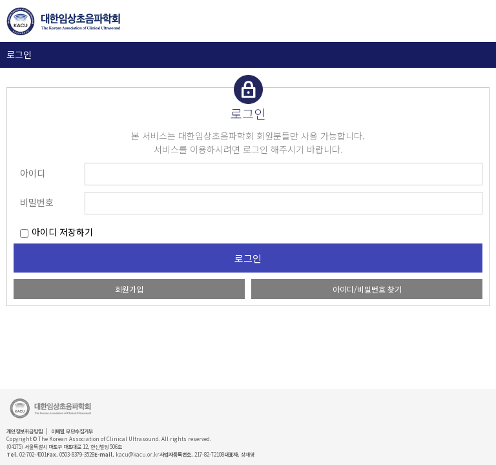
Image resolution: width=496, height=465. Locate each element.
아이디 (32, 173)
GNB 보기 (470, 21)
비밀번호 (37, 202)
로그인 (19, 54)
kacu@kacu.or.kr (138, 454)
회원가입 (129, 289)
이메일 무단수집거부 (72, 431)
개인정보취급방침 (24, 431)
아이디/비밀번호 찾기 (367, 289)
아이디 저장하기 (62, 231)
